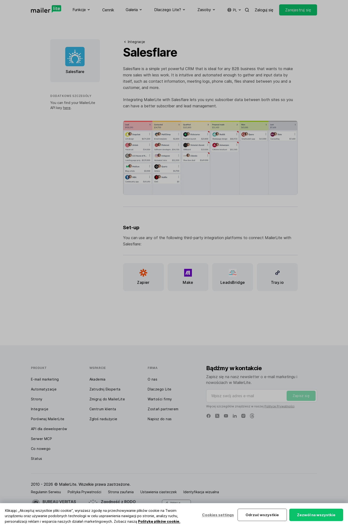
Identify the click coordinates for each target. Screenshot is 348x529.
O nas (152, 379)
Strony (36, 399)
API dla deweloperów (49, 429)
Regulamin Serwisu (46, 492)
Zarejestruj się (298, 9)
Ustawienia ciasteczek (158, 492)
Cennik (108, 9)
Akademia (97, 379)
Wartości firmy (160, 399)
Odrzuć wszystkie (262, 515)
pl (234, 10)
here (67, 108)
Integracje (39, 409)
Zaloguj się (264, 9)
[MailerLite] (46, 9)
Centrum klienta (102, 409)
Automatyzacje (44, 389)
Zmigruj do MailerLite (107, 399)
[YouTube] (226, 415)
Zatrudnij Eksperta (105, 389)
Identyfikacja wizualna (201, 492)
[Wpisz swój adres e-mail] (261, 395)
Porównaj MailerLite (48, 419)
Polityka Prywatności (84, 492)
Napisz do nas (160, 419)
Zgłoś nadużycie (103, 419)
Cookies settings (218, 515)
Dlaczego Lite (159, 389)
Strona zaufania (121, 492)
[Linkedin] (234, 415)
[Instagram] (243, 415)
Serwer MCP (41, 439)
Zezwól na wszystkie (316, 515)
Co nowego (41, 449)
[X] (217, 415)
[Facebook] (208, 415)
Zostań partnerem (163, 409)
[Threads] (252, 415)
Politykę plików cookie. (159, 521)
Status (36, 458)
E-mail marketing (45, 379)
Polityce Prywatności (279, 406)
